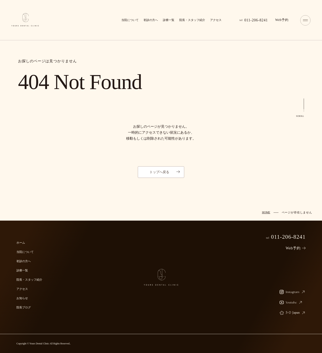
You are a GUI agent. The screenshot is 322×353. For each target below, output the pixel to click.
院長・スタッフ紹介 (192, 20)
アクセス (216, 20)
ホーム (20, 242)
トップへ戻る (159, 172)
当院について (130, 20)
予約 (282, 20)
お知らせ (22, 298)
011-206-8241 (254, 20)
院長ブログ (23, 307)
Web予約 (293, 248)
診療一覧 (168, 20)
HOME (266, 212)
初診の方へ (151, 20)
